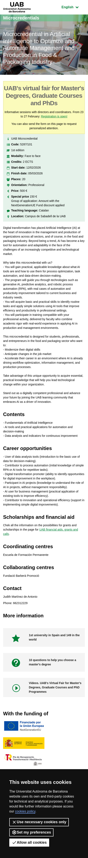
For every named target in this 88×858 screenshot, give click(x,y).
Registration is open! (54, 116)
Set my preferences (31, 832)
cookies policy (25, 811)
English (73, 7)
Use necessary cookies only (39, 822)
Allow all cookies (29, 842)
